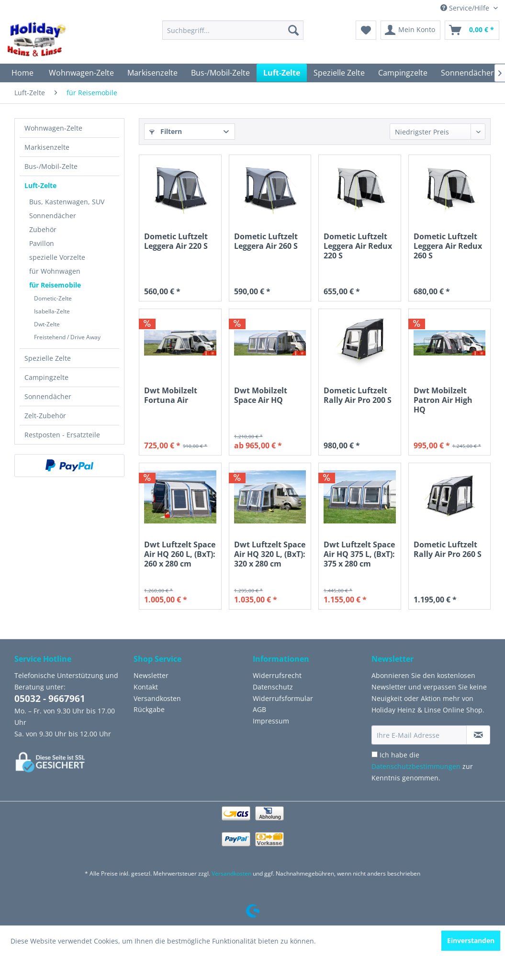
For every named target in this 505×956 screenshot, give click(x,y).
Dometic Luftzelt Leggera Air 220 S (176, 241)
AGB (259, 709)
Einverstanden (470, 940)
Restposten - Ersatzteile (62, 434)
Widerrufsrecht (277, 675)
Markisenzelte (46, 147)
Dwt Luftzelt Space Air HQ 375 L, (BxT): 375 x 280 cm (359, 554)
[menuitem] (232, 30)
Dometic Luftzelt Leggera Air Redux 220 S (358, 246)
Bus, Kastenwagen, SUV (66, 201)
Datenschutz (273, 686)
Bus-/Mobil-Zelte (51, 166)
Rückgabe (149, 709)
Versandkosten (157, 698)
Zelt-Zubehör (45, 415)
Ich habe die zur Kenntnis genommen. (422, 766)
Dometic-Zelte (53, 298)
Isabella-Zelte (52, 311)
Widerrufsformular (283, 698)
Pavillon (41, 243)
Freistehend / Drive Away (67, 337)
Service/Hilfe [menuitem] (465, 7)
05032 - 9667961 (49, 698)
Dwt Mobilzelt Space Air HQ (260, 395)
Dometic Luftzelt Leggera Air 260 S (266, 241)
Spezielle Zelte (47, 358)
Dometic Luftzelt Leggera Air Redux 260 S (448, 246)
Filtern (165, 131)
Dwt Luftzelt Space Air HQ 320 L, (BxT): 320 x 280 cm (269, 554)
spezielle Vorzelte (57, 257)
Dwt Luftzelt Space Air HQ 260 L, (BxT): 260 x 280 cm (179, 554)
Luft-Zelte (40, 185)
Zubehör (42, 229)
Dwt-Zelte (47, 324)
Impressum (271, 720)
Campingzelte (46, 377)
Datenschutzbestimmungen (415, 766)
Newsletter (151, 675)
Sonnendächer (52, 215)
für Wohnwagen (54, 271)
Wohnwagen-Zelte (53, 128)
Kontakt (146, 686)
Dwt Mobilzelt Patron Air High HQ (443, 400)
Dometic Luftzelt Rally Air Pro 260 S (448, 549)
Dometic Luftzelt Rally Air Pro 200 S (358, 395)
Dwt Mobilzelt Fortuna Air (170, 395)
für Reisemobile (55, 284)
